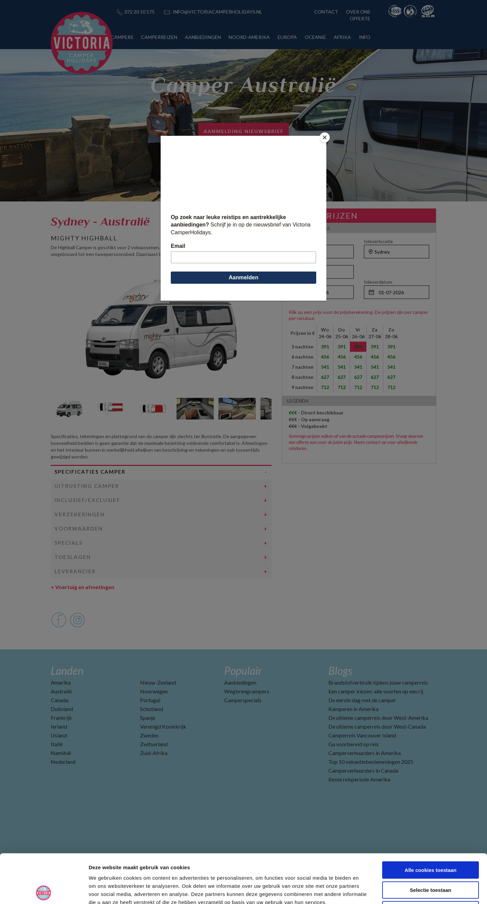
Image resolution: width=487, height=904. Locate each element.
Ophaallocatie (303, 241)
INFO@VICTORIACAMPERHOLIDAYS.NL (217, 12)
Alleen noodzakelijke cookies (430, 861)
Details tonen (365, 891)
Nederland (63, 761)
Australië (61, 691)
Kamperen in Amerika (353, 709)
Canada (59, 700)
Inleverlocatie (378, 241)
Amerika (61, 682)
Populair (243, 670)
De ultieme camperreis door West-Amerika (378, 717)
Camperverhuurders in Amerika (364, 753)
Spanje (147, 717)
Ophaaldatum (303, 282)
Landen (67, 670)
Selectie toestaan (430, 841)
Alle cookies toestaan (430, 821)
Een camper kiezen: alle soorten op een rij (375, 691)
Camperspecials (242, 700)
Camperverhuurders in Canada (363, 770)
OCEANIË (315, 37)
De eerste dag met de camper (362, 700)
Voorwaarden (78, 528)
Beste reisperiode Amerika (359, 779)
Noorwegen (154, 691)
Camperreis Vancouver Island (362, 735)
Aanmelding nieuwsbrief (244, 131)
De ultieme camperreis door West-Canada (377, 726)
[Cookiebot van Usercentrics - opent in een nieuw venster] (43, 891)
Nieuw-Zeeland (158, 682)
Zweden (149, 735)
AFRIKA (342, 37)
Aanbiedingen (240, 682)
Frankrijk (61, 717)
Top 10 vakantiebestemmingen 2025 (370, 761)
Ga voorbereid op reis (353, 744)
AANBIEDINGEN (203, 37)
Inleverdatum (378, 282)
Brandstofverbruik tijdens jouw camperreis (378, 682)
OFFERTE (360, 18)
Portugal (150, 700)
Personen (299, 261)
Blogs (340, 670)
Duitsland (62, 709)
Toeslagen (72, 557)
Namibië (61, 753)
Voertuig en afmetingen (82, 587)
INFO (364, 37)
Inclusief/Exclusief (87, 500)
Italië (57, 744)
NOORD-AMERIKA (249, 37)
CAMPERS (122, 37)
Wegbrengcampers (246, 691)
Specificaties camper (89, 472)
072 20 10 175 (139, 12)
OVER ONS (358, 12)
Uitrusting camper (86, 486)
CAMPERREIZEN (159, 37)
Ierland (59, 726)
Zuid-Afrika (153, 753)
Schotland (151, 709)
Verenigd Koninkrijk (163, 726)
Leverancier (75, 571)
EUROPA (287, 37)
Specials (68, 543)
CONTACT (326, 12)
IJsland (59, 735)
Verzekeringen (79, 514)
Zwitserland (154, 744)
